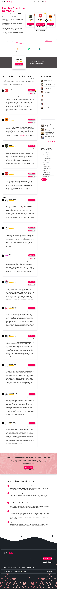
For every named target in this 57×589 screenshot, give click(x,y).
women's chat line (29, 238)
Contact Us (29, 567)
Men (32, 1)
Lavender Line (46, 172)
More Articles (50, 141)
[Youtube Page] (51, 562)
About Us (10, 567)
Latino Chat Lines (45, 108)
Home (5, 567)
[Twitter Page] (46, 562)
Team (19, 567)
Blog (33, 567)
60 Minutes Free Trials (8, 563)
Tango (44, 170)
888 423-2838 (31, 227)
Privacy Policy (42, 571)
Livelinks (45, 152)
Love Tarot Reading (25, 563)
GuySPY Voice (46, 160)
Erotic (39, 1)
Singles (35, 1)
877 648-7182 (32, 423)
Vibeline (45, 156)
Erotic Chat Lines (45, 92)
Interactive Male (46, 174)
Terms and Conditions (50, 571)
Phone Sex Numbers (47, 166)
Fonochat (45, 154)
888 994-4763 (31, 281)
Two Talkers (45, 162)
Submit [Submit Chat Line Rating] (43, 179)
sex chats (9, 29)
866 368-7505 (50, 23)
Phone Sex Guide (17, 563)
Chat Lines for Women (46, 81)
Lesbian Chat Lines (46, 100)
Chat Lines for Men (46, 84)
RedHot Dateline (46, 158)
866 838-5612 (31, 255)
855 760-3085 (31, 335)
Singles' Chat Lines (46, 88)
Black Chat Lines (45, 96)
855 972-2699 (40, 24)
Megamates (45, 176)
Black (43, 1)
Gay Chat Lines (45, 104)
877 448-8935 (31, 307)
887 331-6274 (32, 393)
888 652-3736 (31, 173)
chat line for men (11, 315)
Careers (14, 567)
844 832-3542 (30, 23)
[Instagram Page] (49, 562)
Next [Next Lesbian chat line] (46, 20)
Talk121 (44, 164)
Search (23, 567)
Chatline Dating (31, 322)
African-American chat (13, 157)
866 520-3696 (31, 199)
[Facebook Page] (44, 562)
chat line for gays (23, 207)
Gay (50, 1)
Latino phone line (22, 135)
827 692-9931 (31, 364)
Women (28, 1)
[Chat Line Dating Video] (48, 115)
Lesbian (46, 1)
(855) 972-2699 (48, 558)
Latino (54, 1)
